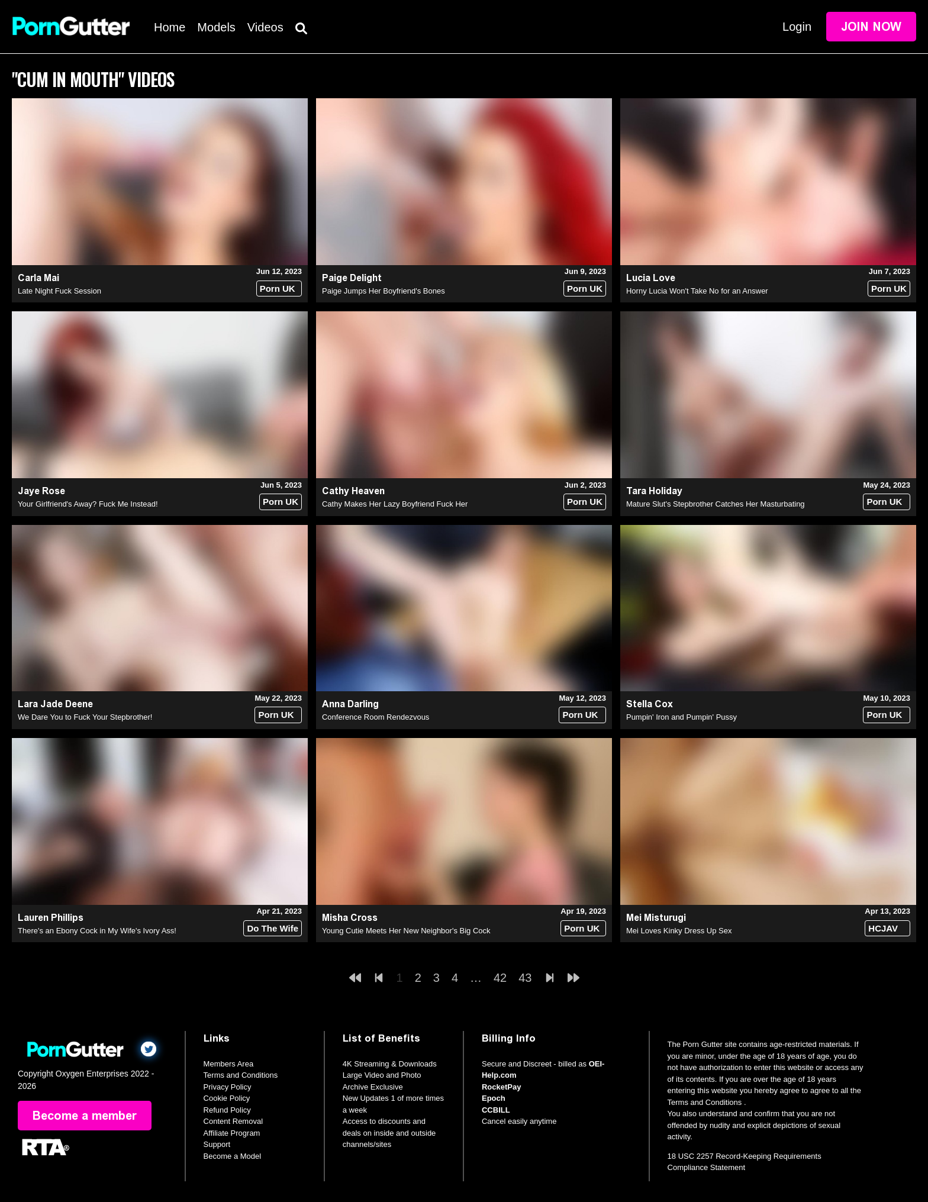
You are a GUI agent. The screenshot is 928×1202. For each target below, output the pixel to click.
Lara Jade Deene (55, 704)
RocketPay (501, 1086)
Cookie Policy (227, 1098)
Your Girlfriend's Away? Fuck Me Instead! (88, 504)
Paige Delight (352, 277)
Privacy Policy (228, 1086)
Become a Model (233, 1156)
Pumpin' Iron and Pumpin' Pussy (681, 717)
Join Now (871, 27)
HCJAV (883, 928)
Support (217, 1144)
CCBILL (496, 1110)
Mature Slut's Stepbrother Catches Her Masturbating (715, 504)
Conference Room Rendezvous (375, 717)
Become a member (85, 1115)
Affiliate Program (232, 1133)
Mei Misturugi (656, 917)
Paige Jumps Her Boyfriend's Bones (383, 290)
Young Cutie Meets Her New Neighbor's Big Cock (406, 930)
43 (524, 977)
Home (169, 27)
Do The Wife (272, 928)
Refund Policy (227, 1110)
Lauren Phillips (50, 917)
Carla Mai (38, 277)
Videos (265, 27)
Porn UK (277, 288)
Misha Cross (350, 917)
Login (796, 26)
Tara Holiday (654, 491)
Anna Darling (350, 704)
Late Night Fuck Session (59, 290)
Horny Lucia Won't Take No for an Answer (697, 290)
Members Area (229, 1063)
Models (216, 27)
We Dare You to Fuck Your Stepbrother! (85, 717)
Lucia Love (650, 277)
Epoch (493, 1098)
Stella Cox (649, 704)
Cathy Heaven (353, 491)
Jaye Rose (41, 491)
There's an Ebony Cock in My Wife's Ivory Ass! (97, 930)
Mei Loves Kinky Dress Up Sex (679, 930)
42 (500, 977)
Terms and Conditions (241, 1075)
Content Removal (233, 1121)
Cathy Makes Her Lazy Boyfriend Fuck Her (395, 504)
